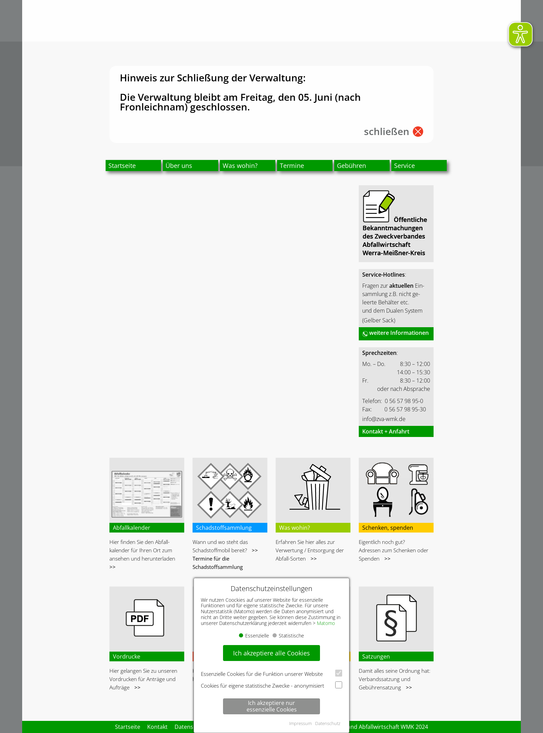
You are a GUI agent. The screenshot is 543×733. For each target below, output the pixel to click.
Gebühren (351, 165)
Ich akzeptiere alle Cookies (271, 653)
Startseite (122, 165)
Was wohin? (240, 165)
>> (112, 566)
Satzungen (376, 656)
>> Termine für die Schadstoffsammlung (225, 558)
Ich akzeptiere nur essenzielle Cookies (272, 706)
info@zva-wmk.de (384, 419)
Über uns (179, 165)
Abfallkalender (131, 527)
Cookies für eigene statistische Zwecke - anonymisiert (271, 685)
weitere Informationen (399, 333)
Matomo (326, 623)
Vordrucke (126, 656)
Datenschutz (327, 723)
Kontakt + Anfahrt (385, 431)
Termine (292, 165)
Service (404, 165)
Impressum (300, 723)
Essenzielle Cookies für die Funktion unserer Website (271, 673)
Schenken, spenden (387, 527)
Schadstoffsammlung (224, 527)
